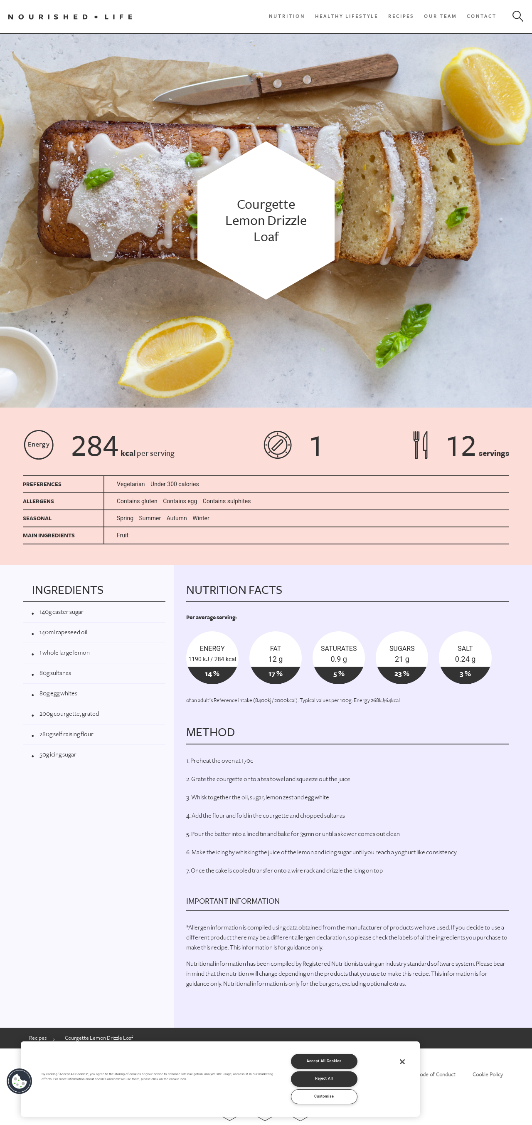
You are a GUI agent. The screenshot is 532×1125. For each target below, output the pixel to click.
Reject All (324, 1078)
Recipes (401, 16)
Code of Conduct (435, 1075)
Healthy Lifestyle (346, 16)
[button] (19, 1081)
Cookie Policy (488, 1075)
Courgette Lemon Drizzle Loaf (99, 1037)
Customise (324, 1096)
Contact (482, 16)
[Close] (402, 1062)
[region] (220, 1079)
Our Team (440, 16)
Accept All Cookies (323, 1061)
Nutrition (287, 16)
